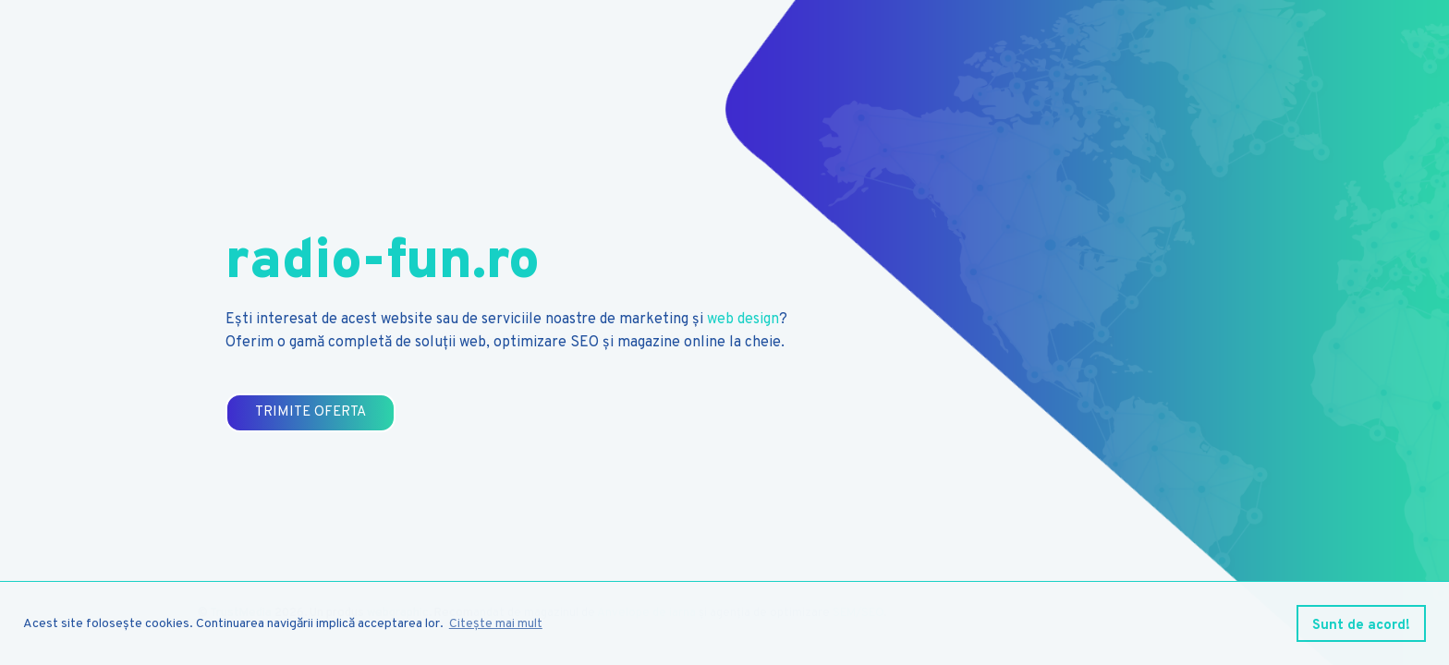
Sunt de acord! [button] (1361, 626)
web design (743, 319)
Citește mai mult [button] (495, 624)
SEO (584, 342)
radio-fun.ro (382, 263)
